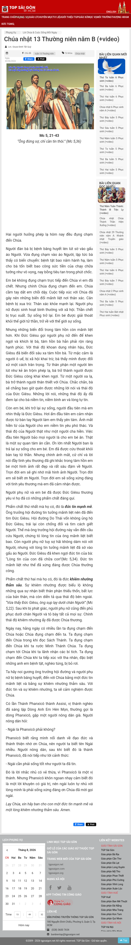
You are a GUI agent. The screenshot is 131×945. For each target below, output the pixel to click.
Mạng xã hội (55, 879)
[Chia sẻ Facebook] (28, 59)
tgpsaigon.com (56, 868)
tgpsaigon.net (56, 864)
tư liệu (57, 17)
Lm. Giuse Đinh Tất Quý (19, 46)
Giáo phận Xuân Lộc (111, 888)
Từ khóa (68, 53)
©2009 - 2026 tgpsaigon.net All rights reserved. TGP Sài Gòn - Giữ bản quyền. (66, 940)
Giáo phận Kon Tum (111, 914)
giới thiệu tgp (69, 17)
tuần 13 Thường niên (44, 53)
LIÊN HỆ (52, 911)
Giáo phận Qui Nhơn (111, 918)
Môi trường (104, 17)
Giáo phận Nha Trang (112, 910)
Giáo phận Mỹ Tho (110, 871)
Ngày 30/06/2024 (10, 59)
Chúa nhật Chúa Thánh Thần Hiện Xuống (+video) (111, 222)
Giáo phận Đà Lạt (110, 863)
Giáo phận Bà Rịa (110, 854)
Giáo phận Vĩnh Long (112, 884)
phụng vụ (22, 17)
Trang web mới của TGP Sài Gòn (69, 859)
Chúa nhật (80, 53)
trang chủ (8, 17)
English (111, 11)
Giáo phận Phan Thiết (112, 875)
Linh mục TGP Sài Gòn (62, 842)
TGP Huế (106, 897)
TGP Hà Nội (107, 927)
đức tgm (7, 24)
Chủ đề (28, 53)
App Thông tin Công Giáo (63, 894)
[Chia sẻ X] (41, 59)
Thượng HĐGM (120, 17)
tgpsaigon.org (56, 873)
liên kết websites (111, 840)
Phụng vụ (11, 32)
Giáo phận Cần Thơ (111, 858)
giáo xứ (83, 17)
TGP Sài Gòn (107, 850)
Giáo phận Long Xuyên (113, 867)
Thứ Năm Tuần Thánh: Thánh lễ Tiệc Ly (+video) (111, 209)
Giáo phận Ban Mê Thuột (114, 901)
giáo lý (33, 17)
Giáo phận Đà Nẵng (111, 905)
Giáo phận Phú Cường (112, 880)
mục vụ (92, 17)
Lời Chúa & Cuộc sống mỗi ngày (40, 32)
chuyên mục (45, 17)
